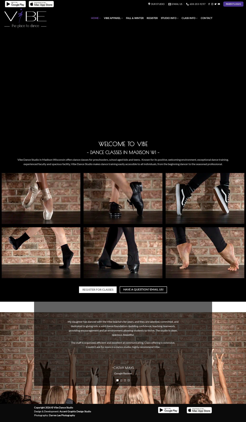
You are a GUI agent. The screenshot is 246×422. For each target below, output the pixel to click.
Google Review (123, 373)
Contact (206, 18)
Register (152, 18)
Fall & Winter (135, 18)
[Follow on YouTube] (219, 4)
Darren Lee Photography (62, 415)
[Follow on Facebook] (209, 4)
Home (96, 18)
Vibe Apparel (113, 18)
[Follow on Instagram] (212, 4)
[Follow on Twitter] (215, 4)
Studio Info (170, 18)
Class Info (190, 18)
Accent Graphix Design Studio (75, 411)
